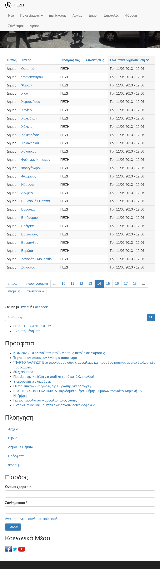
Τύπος (12, 60)
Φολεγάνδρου (31, 168)
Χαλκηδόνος (30, 135)
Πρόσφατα (16, 456)
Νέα (11, 15)
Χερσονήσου (30, 101)
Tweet (24, 307)
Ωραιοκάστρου (32, 77)
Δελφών (27, 193)
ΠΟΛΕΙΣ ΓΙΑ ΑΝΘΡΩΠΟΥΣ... (34, 326)
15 (108, 283)
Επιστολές (111, 15)
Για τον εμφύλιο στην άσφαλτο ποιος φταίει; (45, 400)
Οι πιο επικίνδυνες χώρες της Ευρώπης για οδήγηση (52, 386)
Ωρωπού (27, 68)
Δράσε (34, 26)
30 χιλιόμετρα (23, 372)
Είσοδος (13, 527)
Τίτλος (26, 60)
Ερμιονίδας (29, 234)
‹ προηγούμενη (37, 283)
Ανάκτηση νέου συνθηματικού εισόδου (33, 519)
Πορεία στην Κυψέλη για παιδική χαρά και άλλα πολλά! (53, 376)
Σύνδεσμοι (16, 26)
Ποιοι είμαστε (31, 15)
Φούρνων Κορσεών (35, 159)
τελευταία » (35, 291)
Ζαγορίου (28, 267)
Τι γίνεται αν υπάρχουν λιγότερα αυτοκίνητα (45, 358)
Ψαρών (26, 85)
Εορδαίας (28, 209)
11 (72, 283)
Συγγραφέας (70, 60)
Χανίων (26, 110)
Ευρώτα (27, 250)
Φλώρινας (28, 176)
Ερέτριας (27, 226)
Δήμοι (93, 15)
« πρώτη (14, 283)
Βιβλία (12, 438)
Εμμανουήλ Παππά (35, 201)
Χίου (24, 93)
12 (81, 283)
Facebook (40, 307)
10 (63, 283)
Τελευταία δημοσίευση (129, 60)
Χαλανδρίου (30, 143)
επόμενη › (15, 291)
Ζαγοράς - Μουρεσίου (37, 259)
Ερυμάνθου (29, 242)
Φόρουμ (131, 15)
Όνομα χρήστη (18, 487)
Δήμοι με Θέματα (20, 447)
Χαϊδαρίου (28, 151)
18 (135, 283)
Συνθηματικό (16, 503)
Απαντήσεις (94, 60)
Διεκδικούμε (57, 15)
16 (117, 283)
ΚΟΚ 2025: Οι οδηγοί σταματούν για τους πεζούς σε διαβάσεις (59, 353)
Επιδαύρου (29, 217)
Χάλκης (26, 126)
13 (90, 283)
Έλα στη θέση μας (26, 331)
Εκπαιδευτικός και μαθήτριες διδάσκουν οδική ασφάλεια (54, 405)
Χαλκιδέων (29, 118)
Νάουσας (28, 184)
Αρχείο (77, 15)
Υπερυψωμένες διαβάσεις (32, 381)
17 (126, 283)
